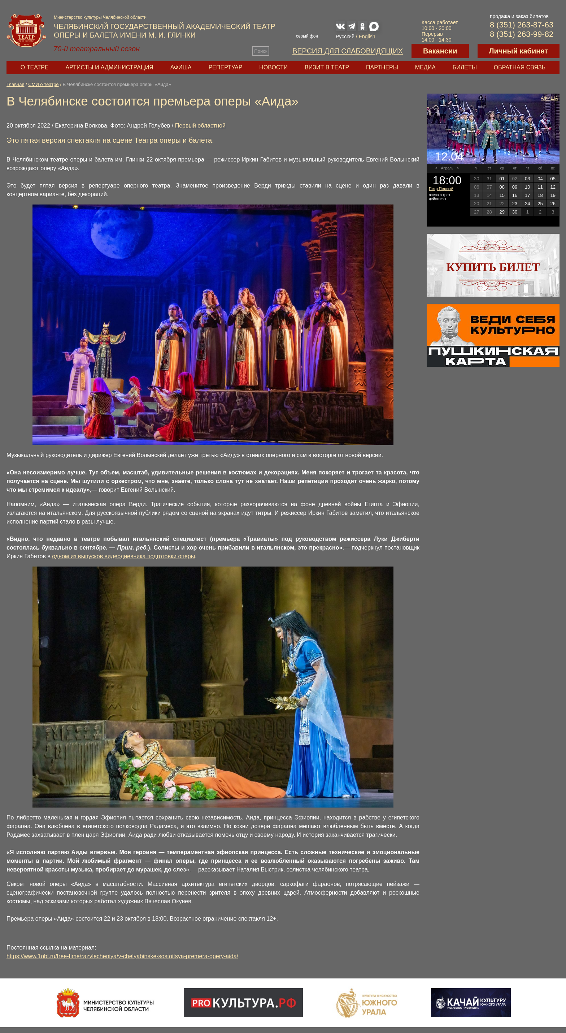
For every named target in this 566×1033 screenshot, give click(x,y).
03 (527, 178)
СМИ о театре (43, 84)
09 (514, 187)
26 (553, 203)
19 (553, 195)
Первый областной (200, 125)
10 (527, 187)
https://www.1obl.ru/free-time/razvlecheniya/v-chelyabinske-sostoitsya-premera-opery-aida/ (122, 956)
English (367, 36)
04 (540, 178)
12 (553, 187)
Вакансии (440, 51)
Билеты (465, 67)
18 (540, 195)
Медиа (425, 67)
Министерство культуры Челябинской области (100, 17)
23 (514, 203)
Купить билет (493, 267)
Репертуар (226, 67)
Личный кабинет (518, 51)
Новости (273, 67)
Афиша (181, 67)
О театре (35, 67)
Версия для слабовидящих (347, 51)
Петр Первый (441, 188)
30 (514, 212)
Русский (345, 36)
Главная (15, 84)
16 (514, 195)
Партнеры (382, 67)
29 (501, 212)
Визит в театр (327, 67)
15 (501, 195)
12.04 (449, 156)
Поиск (260, 51)
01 (501, 178)
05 (553, 178)
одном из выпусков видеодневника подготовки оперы (123, 556)
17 (527, 195)
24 (527, 203)
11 (540, 187)
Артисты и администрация (109, 67)
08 (501, 187)
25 (540, 203)
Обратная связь (519, 67)
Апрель (447, 168)
